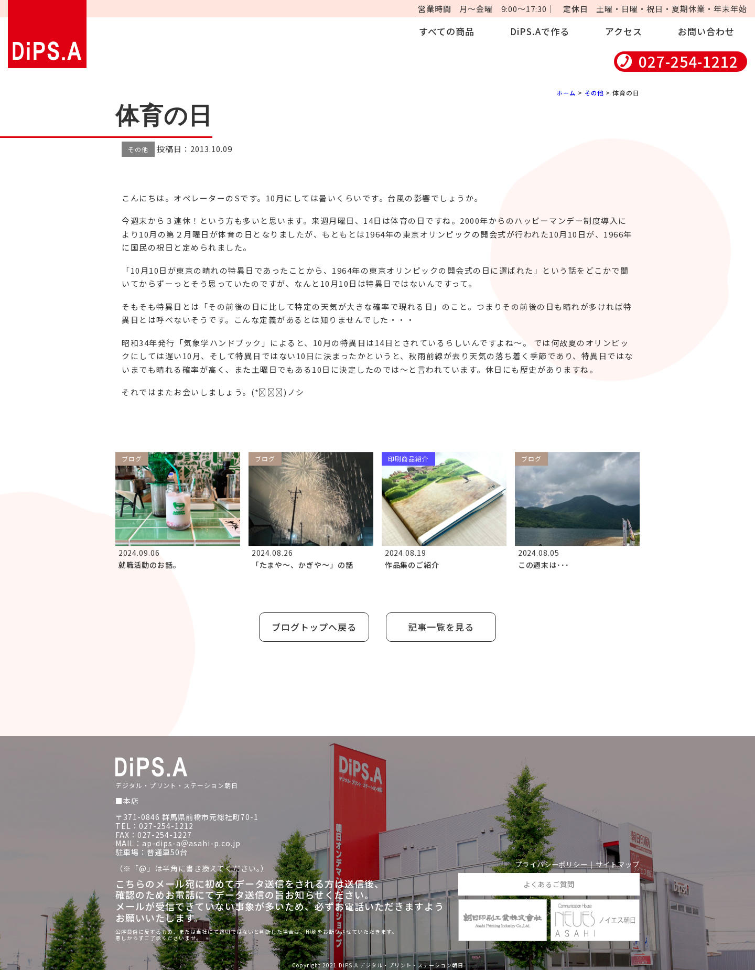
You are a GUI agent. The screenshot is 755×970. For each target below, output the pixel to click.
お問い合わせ (706, 31)
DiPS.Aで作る (539, 31)
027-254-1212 (688, 61)
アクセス (623, 31)
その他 (593, 92)
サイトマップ (616, 862)
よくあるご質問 (548, 882)
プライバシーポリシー (545, 862)
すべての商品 (446, 31)
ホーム (564, 92)
